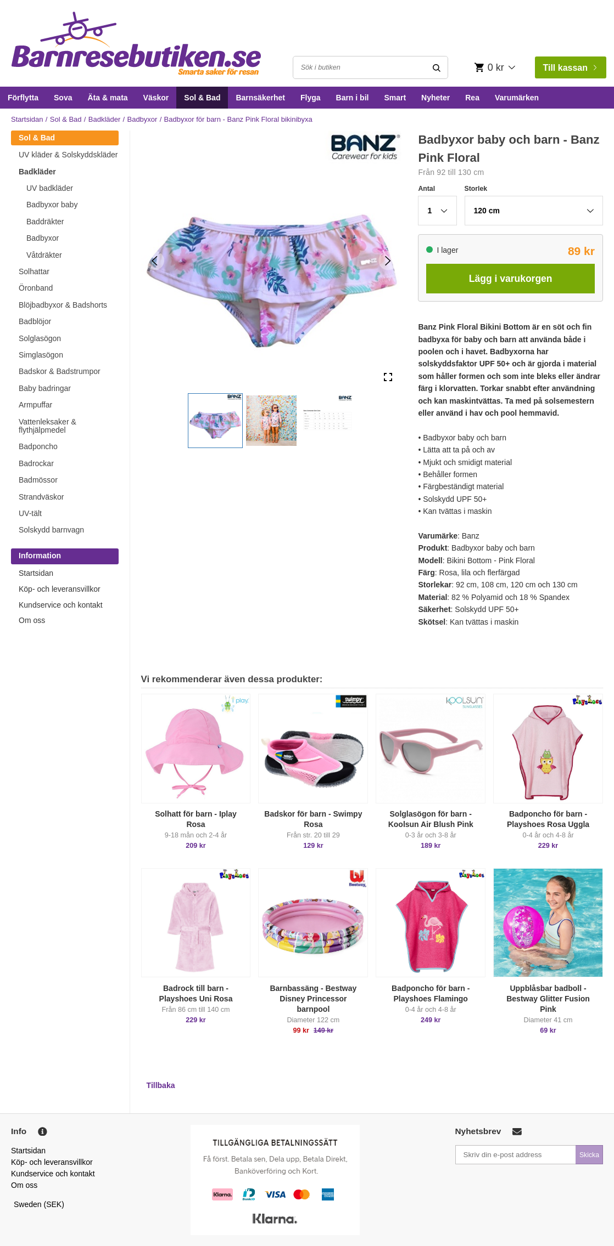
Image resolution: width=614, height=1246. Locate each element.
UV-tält (30, 513)
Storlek (476, 188)
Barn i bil (352, 97)
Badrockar (36, 463)
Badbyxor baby (51, 204)
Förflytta (23, 97)
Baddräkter (45, 221)
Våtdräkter (44, 255)
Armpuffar (35, 404)
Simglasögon (41, 354)
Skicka (589, 1155)
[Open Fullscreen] (388, 377)
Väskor (156, 97)
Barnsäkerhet (260, 97)
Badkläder (104, 119)
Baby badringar (45, 388)
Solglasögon (40, 338)
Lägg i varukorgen (510, 278)
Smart (395, 97)
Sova (63, 97)
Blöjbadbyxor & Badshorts (63, 305)
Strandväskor (41, 496)
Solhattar (34, 271)
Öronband (36, 288)
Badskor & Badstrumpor (60, 371)
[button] (215, 420)
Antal (426, 188)
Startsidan (27, 119)
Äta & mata (107, 97)
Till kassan (569, 67)
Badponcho (38, 446)
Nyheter (435, 97)
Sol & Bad (202, 97)
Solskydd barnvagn (51, 529)
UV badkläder (49, 188)
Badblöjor (35, 321)
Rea (472, 97)
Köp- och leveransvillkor (60, 589)
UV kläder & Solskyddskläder (68, 154)
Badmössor (38, 479)
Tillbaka (161, 1085)
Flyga (310, 97)
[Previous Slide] (154, 260)
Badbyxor (142, 119)
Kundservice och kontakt (61, 605)
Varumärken (517, 97)
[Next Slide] (388, 260)
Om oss (32, 620)
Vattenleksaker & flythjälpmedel (47, 425)
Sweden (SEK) (39, 1204)
